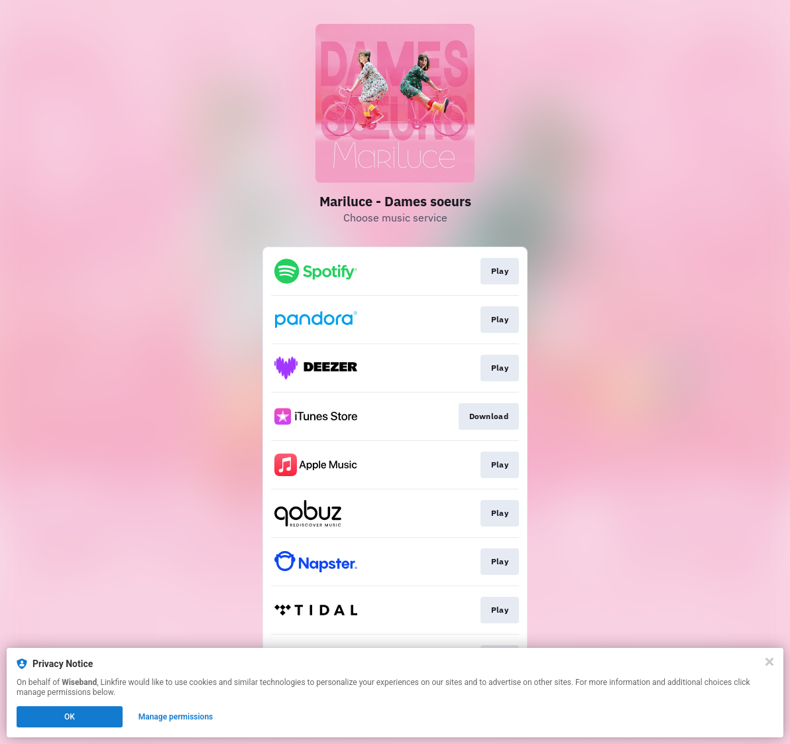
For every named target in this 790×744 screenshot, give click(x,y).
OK (69, 716)
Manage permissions (176, 716)
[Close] (769, 661)
